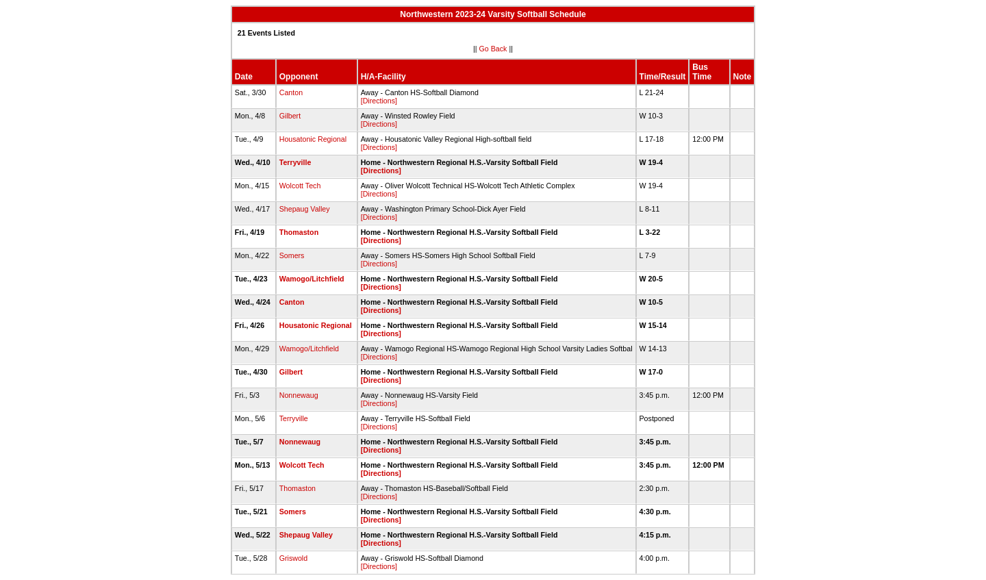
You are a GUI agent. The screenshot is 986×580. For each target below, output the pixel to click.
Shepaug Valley (304, 209)
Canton (291, 92)
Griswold (293, 558)
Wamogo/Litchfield (311, 279)
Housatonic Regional (312, 139)
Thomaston (298, 232)
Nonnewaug (298, 395)
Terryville (295, 162)
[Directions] (379, 101)
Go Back (493, 49)
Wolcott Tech (300, 185)
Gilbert (290, 116)
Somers (292, 255)
